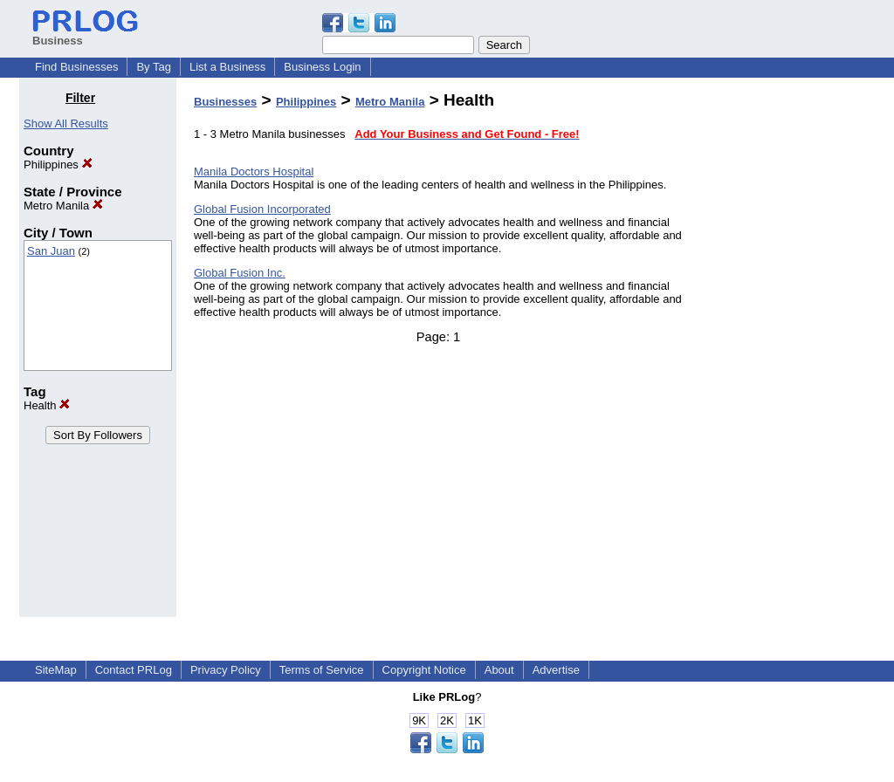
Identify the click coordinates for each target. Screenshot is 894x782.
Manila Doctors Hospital (253, 171)
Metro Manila (63, 205)
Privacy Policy (225, 669)
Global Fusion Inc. (239, 272)
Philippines (58, 164)
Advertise (556, 669)
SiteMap (56, 669)
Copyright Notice (424, 669)
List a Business (227, 66)
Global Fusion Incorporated (262, 209)
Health (47, 405)
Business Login (322, 66)
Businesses (225, 101)
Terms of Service (321, 669)
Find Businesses (76, 66)
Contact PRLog (133, 669)
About (499, 669)
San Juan (51, 250)
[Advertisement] (786, 352)
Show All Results (66, 123)
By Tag (153, 66)
